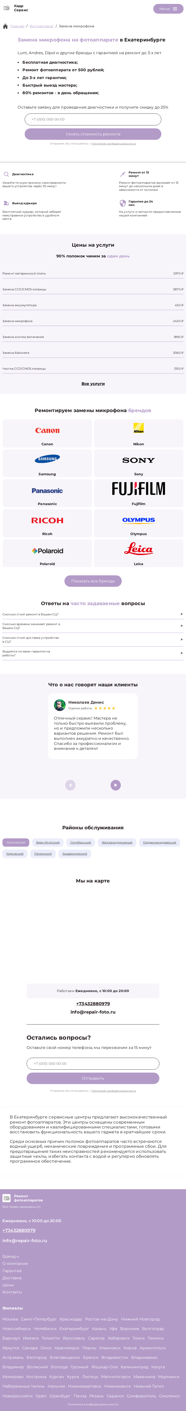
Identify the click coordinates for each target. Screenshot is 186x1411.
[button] (116, 785)
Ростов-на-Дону (101, 1319)
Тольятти (51, 1338)
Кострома (36, 1376)
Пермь (89, 1348)
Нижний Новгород (140, 1319)
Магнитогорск (116, 1376)
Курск (73, 1376)
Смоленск (169, 1396)
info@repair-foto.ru (93, 1012)
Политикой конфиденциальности (114, 143)
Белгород (37, 1357)
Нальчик (56, 1386)
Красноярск (67, 1348)
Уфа (113, 1328)
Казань (99, 1328)
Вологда (59, 1367)
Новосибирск (16, 1328)
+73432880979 (93, 1003)
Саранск (115, 1396)
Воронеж (129, 1328)
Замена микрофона (76, 26)
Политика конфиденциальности (93, 1404)
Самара (30, 1348)
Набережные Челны (23, 1386)
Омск (46, 1348)
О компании (15, 1263)
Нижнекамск (117, 1386)
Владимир (13, 1367)
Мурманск (168, 1376)
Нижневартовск (84, 1386)
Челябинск (45, 1328)
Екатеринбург (74, 1328)
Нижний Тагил (149, 1386)
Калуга (158, 1367)
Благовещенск (65, 1357)
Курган (56, 1376)
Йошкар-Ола (105, 1367)
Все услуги (93, 383)
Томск (139, 1338)
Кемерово (12, 1376)
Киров (130, 1348)
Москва (10, 1319)
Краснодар (71, 1319)
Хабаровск (119, 1338)
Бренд (10, 1256)
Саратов (96, 1338)
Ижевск (31, 1338)
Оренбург (60, 1396)
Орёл (41, 1396)
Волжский (37, 1367)
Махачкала (144, 1376)
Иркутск (10, 1348)
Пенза (80, 1396)
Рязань (96, 1396)
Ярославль (74, 1338)
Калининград (134, 1367)
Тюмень (156, 1338)
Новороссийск (17, 1396)
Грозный (79, 1367)
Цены (8, 1285)
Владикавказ (144, 1357)
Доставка (11, 1278)
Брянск (90, 1357)
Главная (17, 26)
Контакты (12, 1292)
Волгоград (153, 1328)
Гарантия (12, 1271)
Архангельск (153, 1348)
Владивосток (114, 1357)
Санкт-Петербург (39, 1319)
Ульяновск (110, 1348)
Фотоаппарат (42, 26)
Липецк (90, 1376)
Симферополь (141, 1396)
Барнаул (11, 1338)
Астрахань (13, 1357)
